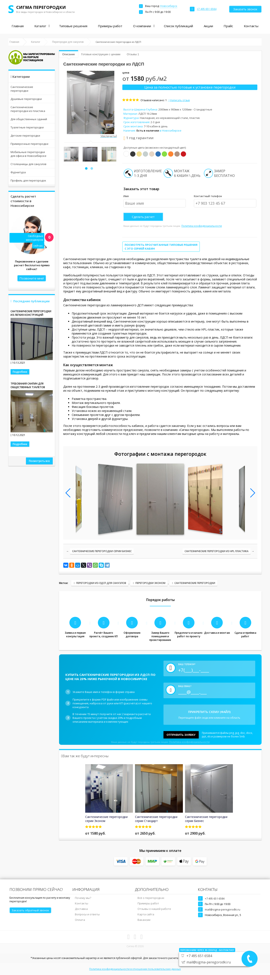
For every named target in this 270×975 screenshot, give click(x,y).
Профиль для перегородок (28, 180)
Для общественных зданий (29, 119)
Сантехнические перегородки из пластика (28, 109)
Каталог (40, 26)
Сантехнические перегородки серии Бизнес (102, 551)
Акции (208, 26)
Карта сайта (146, 914)
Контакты (251, 26)
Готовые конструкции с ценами (100, 54)
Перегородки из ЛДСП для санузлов (101, 583)
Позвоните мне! (31, 278)
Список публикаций (178, 26)
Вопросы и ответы (87, 914)
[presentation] (66, 155)
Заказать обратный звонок (30, 910)
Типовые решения (73, 26)
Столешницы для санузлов (28, 164)
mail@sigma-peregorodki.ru (222, 909)
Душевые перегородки (26, 99)
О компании (142, 26)
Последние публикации (31, 301)
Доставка (81, 909)
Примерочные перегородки (29, 144)
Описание (68, 54)
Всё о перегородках (151, 898)
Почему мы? (83, 898)
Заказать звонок (245, 9)
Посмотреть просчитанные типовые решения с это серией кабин (161, 246)
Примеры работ (110, 26)
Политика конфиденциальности (201, 226)
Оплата (80, 920)
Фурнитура (18, 172)
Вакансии (144, 920)
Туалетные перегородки (27, 127)
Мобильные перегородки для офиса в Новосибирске (28, 154)
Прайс (228, 26)
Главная (18, 26)
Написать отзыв (179, 100)
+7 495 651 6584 (214, 898)
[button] (86, 168)
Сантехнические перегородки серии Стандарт (156, 819)
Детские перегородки (25, 135)
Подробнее (20, 372)
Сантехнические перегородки (22, 89)
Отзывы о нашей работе (154, 909)
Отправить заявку (181, 734)
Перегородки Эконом (150, 583)
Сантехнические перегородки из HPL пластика (216, 551)
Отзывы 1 (133, 54)
